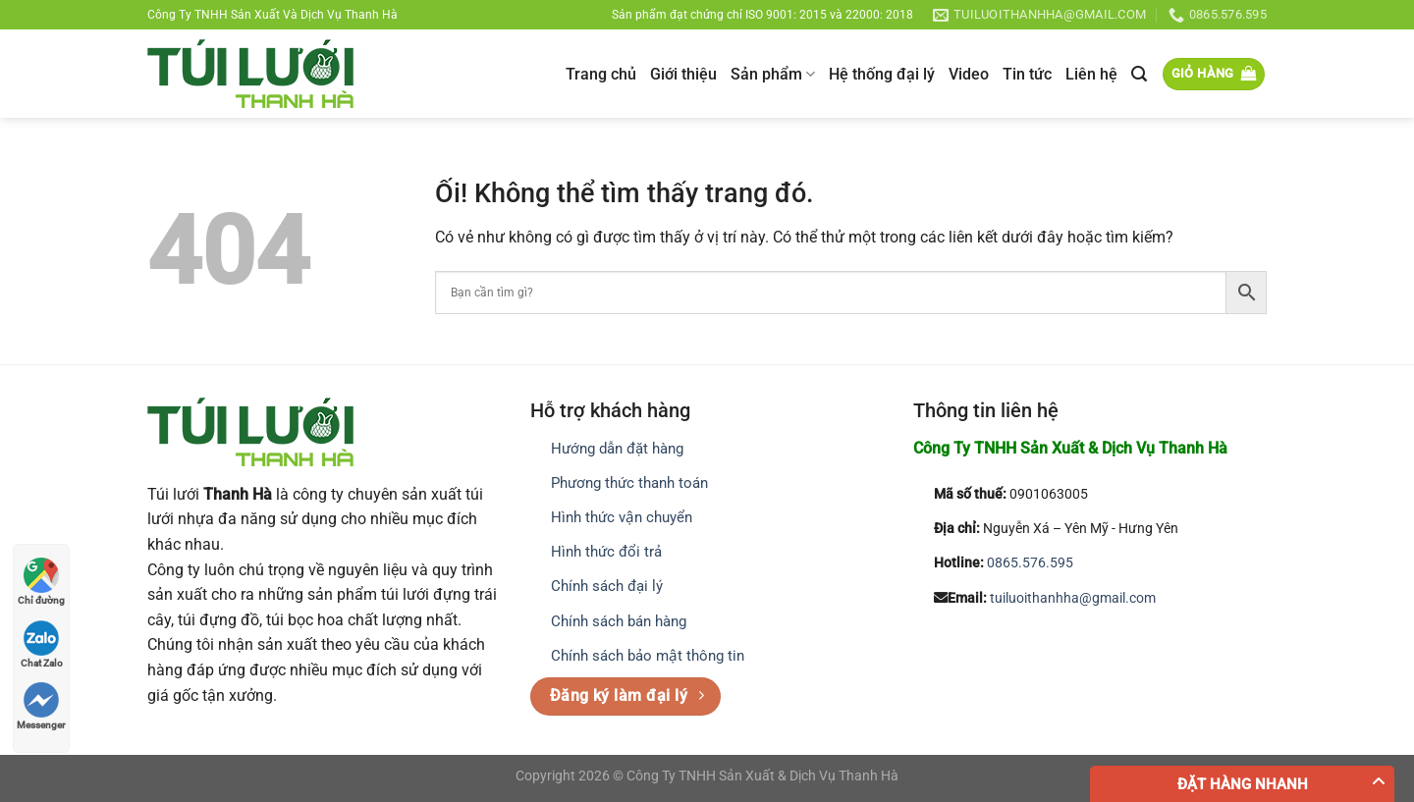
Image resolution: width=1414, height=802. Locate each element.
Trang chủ (601, 74)
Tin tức (1027, 74)
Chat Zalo (42, 644)
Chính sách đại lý (607, 586)
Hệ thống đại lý (882, 74)
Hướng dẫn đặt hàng (617, 448)
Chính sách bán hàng (618, 621)
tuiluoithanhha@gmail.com (1073, 598)
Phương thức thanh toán (629, 483)
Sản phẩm (773, 74)
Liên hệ (1091, 74)
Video (969, 74)
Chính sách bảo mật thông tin (647, 656)
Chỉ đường (41, 582)
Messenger (41, 706)
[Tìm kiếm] (1139, 74)
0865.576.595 (1030, 563)
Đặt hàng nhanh (1242, 784)
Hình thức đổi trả (606, 552)
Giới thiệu (683, 74)
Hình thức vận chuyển (621, 517)
